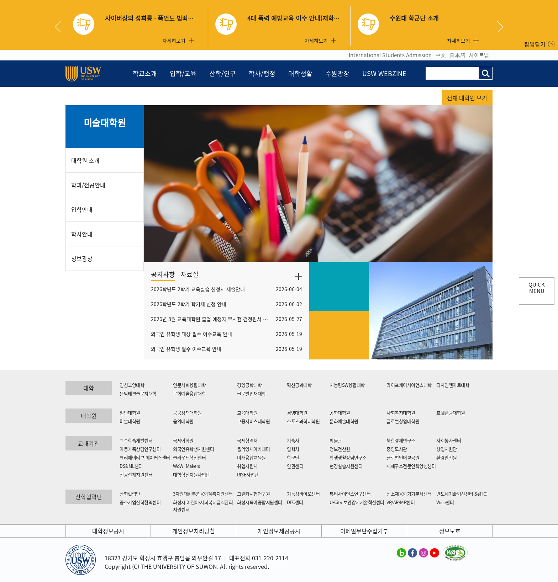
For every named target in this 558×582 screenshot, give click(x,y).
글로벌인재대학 (251, 393)
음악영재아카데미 (253, 448)
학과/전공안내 (88, 185)
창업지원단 (446, 448)
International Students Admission (390, 55)
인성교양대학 (132, 384)
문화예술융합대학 (189, 393)
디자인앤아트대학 (452, 384)
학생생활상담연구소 (348, 457)
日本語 (457, 55)
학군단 (293, 457)
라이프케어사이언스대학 (409, 384)
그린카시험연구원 (253, 493)
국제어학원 (183, 440)
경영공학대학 (249, 384)
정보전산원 (340, 448)
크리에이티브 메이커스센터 (145, 457)
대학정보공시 (108, 531)
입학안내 (82, 209)
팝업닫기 (535, 44)
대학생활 (300, 73)
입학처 (293, 448)
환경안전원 (446, 457)
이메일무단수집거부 (364, 531)
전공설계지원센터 (136, 474)
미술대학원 (105, 122)
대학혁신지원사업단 (191, 474)
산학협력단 (130, 493)
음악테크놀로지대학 (138, 393)
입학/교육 (183, 73)
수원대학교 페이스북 (412, 552)
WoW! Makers (186, 466)
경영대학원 (297, 412)
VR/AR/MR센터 (400, 502)
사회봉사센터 (448, 440)
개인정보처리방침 (193, 531)
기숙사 (293, 440)
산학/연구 (222, 73)
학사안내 (82, 234)
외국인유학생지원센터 (193, 448)
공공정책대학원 (187, 412)
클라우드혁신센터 (189, 457)
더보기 (298, 276)
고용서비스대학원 (253, 421)
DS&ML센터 (131, 466)
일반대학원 (130, 412)
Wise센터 (445, 502)
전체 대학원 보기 (467, 98)
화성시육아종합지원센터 (259, 502)
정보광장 (82, 258)
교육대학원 (247, 412)
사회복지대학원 (400, 412)
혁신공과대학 (299, 384)
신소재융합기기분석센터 (409, 493)
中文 (440, 55)
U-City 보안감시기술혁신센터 (357, 502)
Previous (60, 26)
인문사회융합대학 (189, 384)
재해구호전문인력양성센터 (411, 466)
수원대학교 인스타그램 (423, 552)
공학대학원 (340, 412)
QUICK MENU (536, 288)
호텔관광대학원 (450, 412)
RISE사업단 (248, 474)
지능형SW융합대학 (347, 384)
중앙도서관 (396, 448)
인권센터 (295, 466)
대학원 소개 (85, 160)
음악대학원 (183, 421)
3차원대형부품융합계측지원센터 (203, 493)
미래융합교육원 (251, 457)
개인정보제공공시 (279, 531)
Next (500, 26)
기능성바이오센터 (303, 493)
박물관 (336, 440)
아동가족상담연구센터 (140, 448)
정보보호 (449, 531)
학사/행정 (262, 73)
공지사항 (163, 274)
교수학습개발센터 (136, 440)
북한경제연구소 (400, 440)
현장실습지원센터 (346, 466)
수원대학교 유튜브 (434, 552)
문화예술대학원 (344, 421)
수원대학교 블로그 (401, 552)
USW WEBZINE (384, 73)
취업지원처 (247, 466)
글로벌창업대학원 (402, 421)
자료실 (189, 274)
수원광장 (337, 73)
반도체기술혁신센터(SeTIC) (461, 493)
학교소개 (145, 73)
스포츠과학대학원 (303, 421)
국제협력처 (247, 440)
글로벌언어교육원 (402, 457)
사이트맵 (479, 55)
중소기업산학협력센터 (140, 502)
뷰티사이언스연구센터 (350, 493)
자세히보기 (173, 40)
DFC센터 (295, 502)
